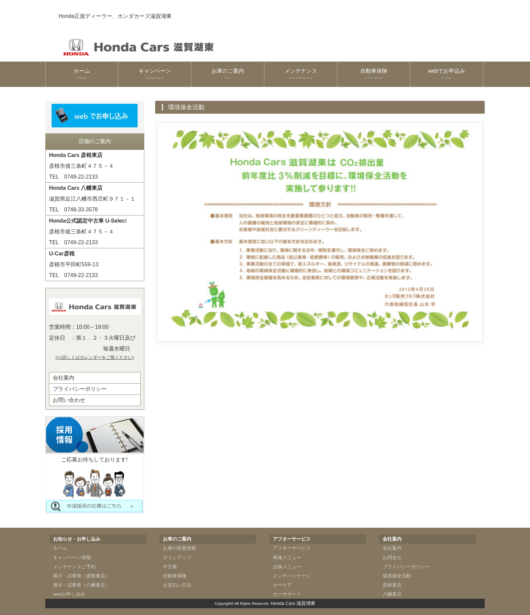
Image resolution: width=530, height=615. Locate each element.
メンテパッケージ (292, 575)
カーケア (282, 585)
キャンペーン (154, 74)
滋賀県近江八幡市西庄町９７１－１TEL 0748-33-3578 (92, 198)
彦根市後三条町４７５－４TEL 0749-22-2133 (81, 166)
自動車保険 (373, 74)
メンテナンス (300, 74)
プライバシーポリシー (80, 389)
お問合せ (392, 557)
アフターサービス (292, 548)
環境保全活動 (397, 575)
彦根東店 (392, 585)
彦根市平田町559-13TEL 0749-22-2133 (73, 264)
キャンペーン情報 (72, 557)
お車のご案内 (227, 74)
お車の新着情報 (179, 548)
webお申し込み (69, 594)
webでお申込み (446, 74)
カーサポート (287, 594)
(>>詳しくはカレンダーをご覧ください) (94, 357)
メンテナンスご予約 (74, 566)
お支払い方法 (177, 585)
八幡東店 (392, 594)
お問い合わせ (69, 400)
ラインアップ (177, 557)
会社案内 (63, 378)
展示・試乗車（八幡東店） (81, 585)
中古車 (170, 566)
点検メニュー (287, 566)
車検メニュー (287, 557)
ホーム (82, 74)
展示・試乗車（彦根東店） (81, 575)
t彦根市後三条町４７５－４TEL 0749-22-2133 (87, 231)
